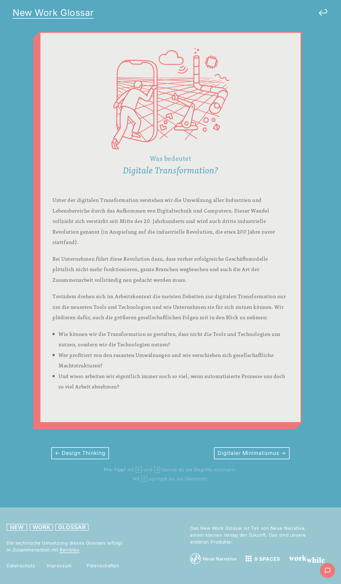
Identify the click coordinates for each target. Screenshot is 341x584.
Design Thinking (82, 453)
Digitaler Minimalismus (249, 453)
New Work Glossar (53, 12)
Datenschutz (21, 565)
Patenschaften (103, 565)
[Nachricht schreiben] (327, 570)
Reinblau (69, 550)
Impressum (59, 565)
